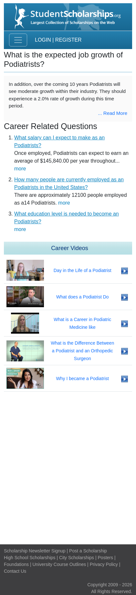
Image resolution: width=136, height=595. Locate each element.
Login (43, 40)
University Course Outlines (59, 564)
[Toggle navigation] (18, 40)
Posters (105, 557)
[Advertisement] (68, 468)
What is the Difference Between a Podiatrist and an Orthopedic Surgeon (82, 350)
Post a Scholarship (88, 550)
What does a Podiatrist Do (82, 296)
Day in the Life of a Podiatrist (82, 270)
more (20, 168)
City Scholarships (76, 557)
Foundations (16, 564)
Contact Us (15, 571)
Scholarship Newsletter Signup (35, 550)
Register (68, 40)
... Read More (112, 113)
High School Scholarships (30, 557)
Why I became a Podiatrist (82, 378)
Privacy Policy (104, 564)
